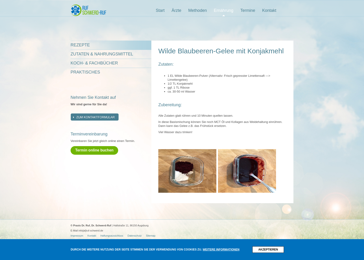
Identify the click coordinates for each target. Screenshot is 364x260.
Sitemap (150, 235)
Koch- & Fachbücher (94, 63)
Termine (247, 10)
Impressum (77, 235)
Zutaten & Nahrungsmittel (102, 54)
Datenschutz (134, 235)
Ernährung (223, 10)
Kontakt (269, 10)
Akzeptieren (268, 249)
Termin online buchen (94, 150)
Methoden (197, 10)
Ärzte (176, 10)
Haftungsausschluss (111, 235)
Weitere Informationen (221, 249)
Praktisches (85, 72)
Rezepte (80, 45)
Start (160, 10)
